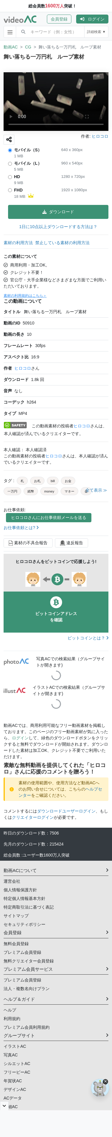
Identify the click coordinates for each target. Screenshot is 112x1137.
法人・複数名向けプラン (27, 988)
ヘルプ (10, 1010)
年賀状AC (13, 1080)
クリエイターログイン (33, 817)
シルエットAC (17, 1063)
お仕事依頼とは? (21, 527)
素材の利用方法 (18, 242)
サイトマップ (16, 915)
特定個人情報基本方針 (24, 898)
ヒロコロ (22, 368)
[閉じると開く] (4, 1105)
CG (28, 47)
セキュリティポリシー (24, 924)
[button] (61, 19)
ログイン (92, 19)
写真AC (11, 1055)
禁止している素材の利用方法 (62, 242)
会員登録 (59, 19)
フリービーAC (17, 1072)
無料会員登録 (16, 943)
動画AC (11, 47)
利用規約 (12, 1018)
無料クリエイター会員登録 (29, 961)
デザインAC (15, 1089)
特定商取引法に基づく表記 (29, 907)
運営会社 (12, 881)
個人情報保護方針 (20, 889)
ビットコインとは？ (87, 638)
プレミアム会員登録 (22, 952)
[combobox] (57, 31)
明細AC (11, 1106)
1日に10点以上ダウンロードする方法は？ (58, 226)
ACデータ (13, 1098)
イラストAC (15, 1046)
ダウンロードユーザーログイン (66, 811)
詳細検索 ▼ (96, 32)
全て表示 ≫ (96, 490)
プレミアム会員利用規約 (27, 1027)
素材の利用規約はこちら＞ (25, 296)
